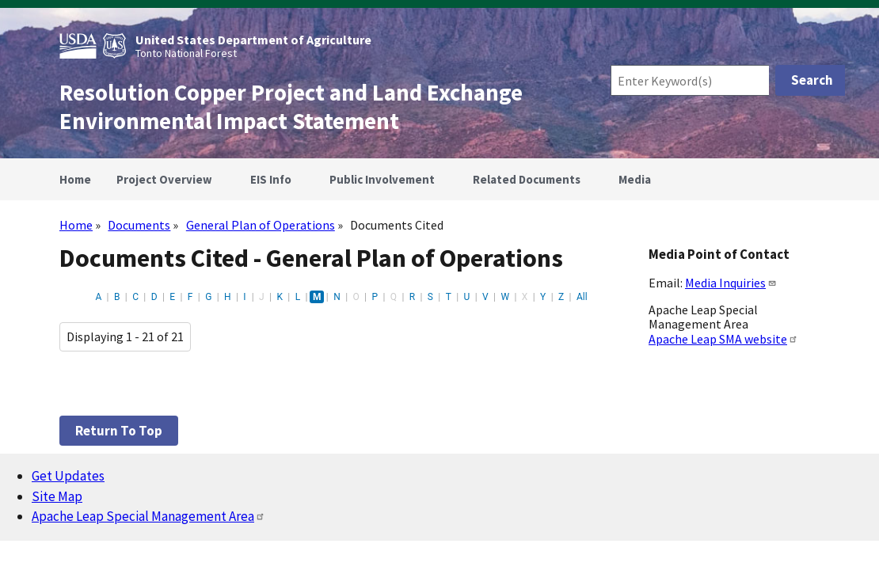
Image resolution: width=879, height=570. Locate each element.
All (582, 296)
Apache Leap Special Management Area (148, 516)
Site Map (57, 496)
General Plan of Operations (260, 225)
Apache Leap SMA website (723, 339)
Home (76, 225)
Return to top (118, 430)
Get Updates (68, 475)
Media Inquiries (731, 283)
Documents (139, 225)
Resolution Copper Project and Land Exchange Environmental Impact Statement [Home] (291, 106)
